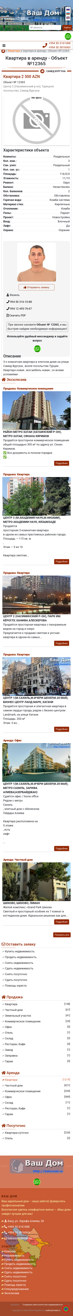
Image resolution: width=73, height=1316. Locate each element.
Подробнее (62, 463)
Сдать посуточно (15, 1280)
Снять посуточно (15, 1276)
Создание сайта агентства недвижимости (43, 1304)
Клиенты (10, 1251)
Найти (67, 27)
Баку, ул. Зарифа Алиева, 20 (24, 1221)
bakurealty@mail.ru (18, 1238)
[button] (36, 118)
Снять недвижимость (18, 1268)
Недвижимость (14, 1255)
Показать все (62, 934)
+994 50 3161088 (60, 43)
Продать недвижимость (20, 1264)
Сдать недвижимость (18, 1272)
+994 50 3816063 (60, 47)
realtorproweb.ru (53, 1310)
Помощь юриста (15, 1284)
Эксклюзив (11, 1293)
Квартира (14, 50)
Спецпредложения (16, 1289)
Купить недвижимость (19, 1259)
